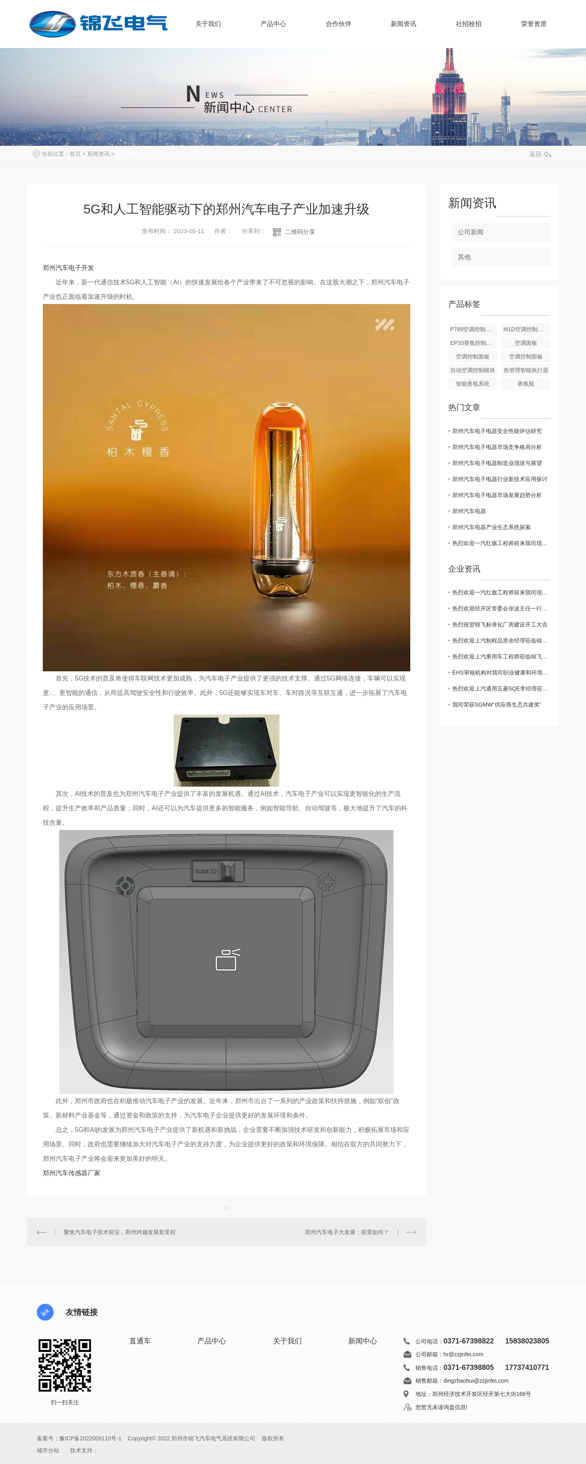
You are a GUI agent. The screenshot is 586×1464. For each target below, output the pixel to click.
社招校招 (469, 23)
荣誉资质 (534, 23)
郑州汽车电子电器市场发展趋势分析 (497, 495)
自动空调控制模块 (472, 370)
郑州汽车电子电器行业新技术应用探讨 (500, 479)
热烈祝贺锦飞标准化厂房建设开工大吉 (500, 624)
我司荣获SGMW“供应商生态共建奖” (496, 704)
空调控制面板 (473, 356)
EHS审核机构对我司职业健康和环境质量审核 (501, 672)
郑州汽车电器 (469, 511)
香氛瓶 (526, 384)
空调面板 (526, 343)
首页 (75, 154)
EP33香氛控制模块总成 (474, 343)
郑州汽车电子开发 (68, 267)
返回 (540, 154)
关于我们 (208, 29)
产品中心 (273, 29)
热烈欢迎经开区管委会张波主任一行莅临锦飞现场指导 (501, 608)
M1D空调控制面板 (526, 329)
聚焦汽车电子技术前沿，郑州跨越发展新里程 (120, 1232)
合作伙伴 (338, 29)
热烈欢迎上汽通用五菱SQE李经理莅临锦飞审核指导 (501, 688)
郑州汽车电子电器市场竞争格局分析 (497, 447)
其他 (464, 257)
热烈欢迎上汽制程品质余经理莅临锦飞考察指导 (501, 640)
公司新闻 (127, 154)
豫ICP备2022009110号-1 (90, 1438)
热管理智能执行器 (526, 370)
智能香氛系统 (473, 384)
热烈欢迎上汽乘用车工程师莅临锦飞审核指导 (501, 656)
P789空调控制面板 (473, 329)
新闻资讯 (403, 29)
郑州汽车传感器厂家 (71, 1173)
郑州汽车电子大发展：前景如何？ (347, 1232)
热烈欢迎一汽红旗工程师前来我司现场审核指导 (501, 543)
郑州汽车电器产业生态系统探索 (491, 527)
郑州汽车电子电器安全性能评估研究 (497, 431)
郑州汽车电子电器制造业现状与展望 (497, 463)
